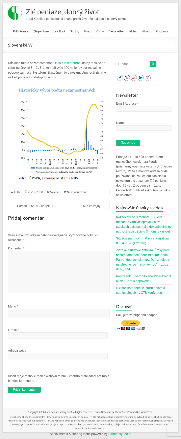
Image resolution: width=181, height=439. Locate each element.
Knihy (100, 31)
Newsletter (116, 31)
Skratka (54, 192)
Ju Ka (17, 192)
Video (133, 31)
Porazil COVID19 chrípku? (33, 206)
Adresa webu (17, 350)
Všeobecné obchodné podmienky (27, 416)
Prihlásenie (20, 31)
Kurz (87, 31)
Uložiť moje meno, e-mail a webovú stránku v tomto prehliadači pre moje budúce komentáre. (58, 378)
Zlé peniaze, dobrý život (62, 11)
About (146, 31)
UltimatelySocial (119, 434)
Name (120, 123)
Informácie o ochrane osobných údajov (67, 416)
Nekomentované (77, 192)
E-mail (13, 330)
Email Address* (127, 103)
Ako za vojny (93, 206)
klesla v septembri (67, 63)
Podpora (162, 31)
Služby (74, 31)
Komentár (16, 248)
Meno (13, 306)
